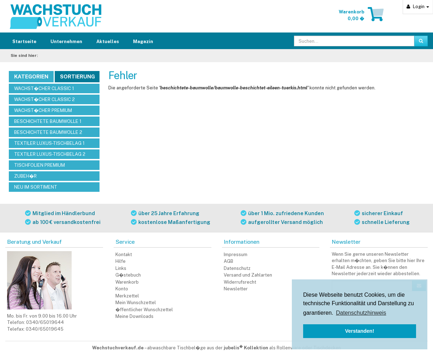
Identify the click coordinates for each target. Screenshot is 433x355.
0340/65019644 (45, 322)
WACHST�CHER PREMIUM (43, 110)
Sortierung (77, 76)
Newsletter (236, 288)
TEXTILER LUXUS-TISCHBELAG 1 (49, 143)
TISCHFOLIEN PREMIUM (39, 165)
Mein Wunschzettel (135, 302)
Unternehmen (66, 41)
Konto (121, 288)
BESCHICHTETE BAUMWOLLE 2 (48, 132)
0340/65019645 (45, 329)
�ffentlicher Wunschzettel (144, 309)
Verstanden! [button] (359, 331)
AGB (228, 261)
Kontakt (123, 254)
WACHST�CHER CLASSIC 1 (44, 88)
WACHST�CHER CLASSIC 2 (44, 99)
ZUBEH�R (25, 176)
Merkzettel (127, 295)
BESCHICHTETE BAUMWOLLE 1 (48, 121)
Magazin (143, 41)
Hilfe (120, 261)
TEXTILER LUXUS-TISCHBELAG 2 (49, 154)
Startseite (24, 41)
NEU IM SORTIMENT (35, 187)
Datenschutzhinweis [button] (361, 313)
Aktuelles (107, 41)
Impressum (235, 254)
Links (120, 268)
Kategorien (31, 76)
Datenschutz (237, 268)
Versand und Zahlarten (248, 275)
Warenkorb (127, 282)
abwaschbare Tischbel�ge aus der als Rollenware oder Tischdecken (244, 347)
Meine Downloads (134, 316)
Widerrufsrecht (240, 282)
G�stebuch (128, 275)
